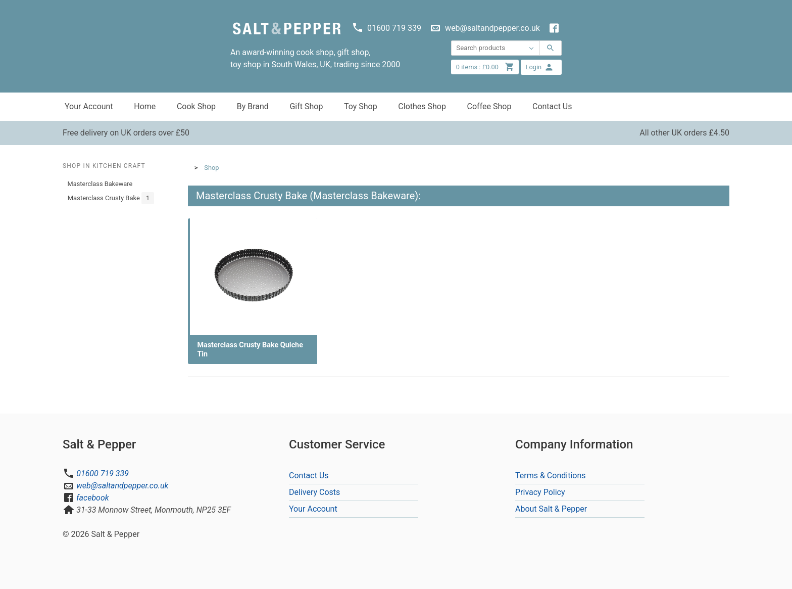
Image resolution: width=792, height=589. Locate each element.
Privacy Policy (540, 492)
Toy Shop (360, 106)
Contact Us (552, 106)
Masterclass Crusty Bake (111, 198)
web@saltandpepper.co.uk (122, 485)
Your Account (89, 106)
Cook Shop (196, 106)
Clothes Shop (422, 106)
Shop (211, 167)
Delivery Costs (314, 492)
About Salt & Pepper (551, 509)
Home (145, 106)
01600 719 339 (102, 473)
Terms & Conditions (550, 475)
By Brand (253, 106)
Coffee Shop (489, 106)
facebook (92, 498)
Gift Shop (306, 106)
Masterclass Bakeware (100, 184)
